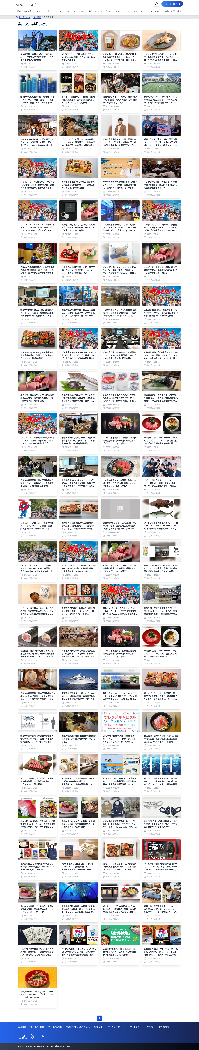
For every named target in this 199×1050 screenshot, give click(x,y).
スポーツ (49, 11)
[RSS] (42, 1037)
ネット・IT (118, 11)
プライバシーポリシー (115, 1027)
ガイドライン (136, 1027)
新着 (19, 11)
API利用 (149, 1027)
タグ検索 (37, 17)
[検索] (156, 4)
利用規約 (98, 1027)
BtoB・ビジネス (79, 11)
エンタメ (38, 11)
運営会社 (22, 1027)
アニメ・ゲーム (62, 11)
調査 (179, 11)
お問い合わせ (163, 1027)
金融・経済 (170, 11)
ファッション (131, 11)
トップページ (23, 17)
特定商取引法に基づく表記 (78, 1027)
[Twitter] (33, 1037)
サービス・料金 (37, 1027)
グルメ (108, 11)
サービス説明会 (55, 1027)
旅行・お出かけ (95, 11)
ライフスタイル (155, 11)
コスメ (143, 11)
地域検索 (28, 11)
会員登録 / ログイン (172, 4)
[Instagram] (23, 1037)
